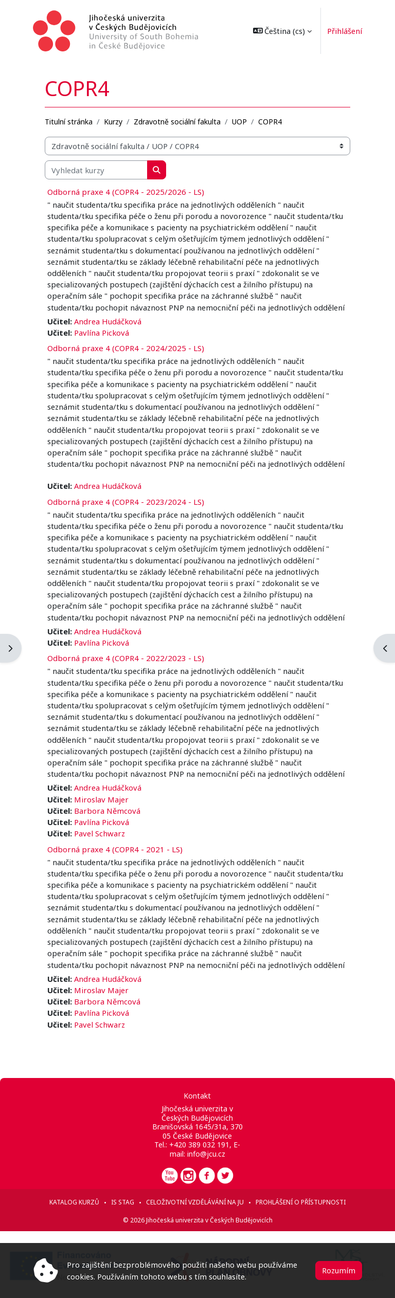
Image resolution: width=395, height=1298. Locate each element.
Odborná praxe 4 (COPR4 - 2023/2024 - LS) (125, 502)
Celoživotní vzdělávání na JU (195, 1202)
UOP (239, 121)
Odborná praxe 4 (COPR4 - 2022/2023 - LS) (125, 658)
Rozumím (338, 1270)
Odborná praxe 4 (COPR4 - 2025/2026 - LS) (125, 192)
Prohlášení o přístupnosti (301, 1202)
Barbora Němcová (107, 811)
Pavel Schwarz (99, 833)
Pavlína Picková (101, 332)
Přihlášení (344, 31)
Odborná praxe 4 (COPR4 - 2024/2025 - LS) (125, 348)
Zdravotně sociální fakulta (177, 121)
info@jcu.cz (206, 1154)
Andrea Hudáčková (107, 321)
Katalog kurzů (74, 1202)
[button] (282, 31)
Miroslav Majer (101, 799)
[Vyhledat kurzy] (96, 169)
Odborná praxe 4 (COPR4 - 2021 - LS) (115, 849)
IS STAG (122, 1202)
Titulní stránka (69, 121)
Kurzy (113, 121)
